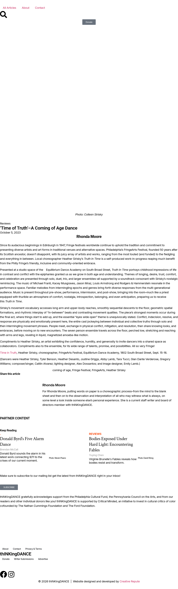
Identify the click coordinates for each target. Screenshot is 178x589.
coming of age (61, 370)
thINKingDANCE (15, 554)
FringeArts (98, 370)
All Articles (9, 7)
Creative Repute (130, 581)
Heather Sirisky (116, 370)
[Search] (3, 14)
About (25, 7)
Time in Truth (8, 352)
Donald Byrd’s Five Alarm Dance (22, 441)
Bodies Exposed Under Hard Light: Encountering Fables (111, 444)
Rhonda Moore (53, 385)
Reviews (5, 223)
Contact (40, 7)
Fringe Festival (81, 370)
